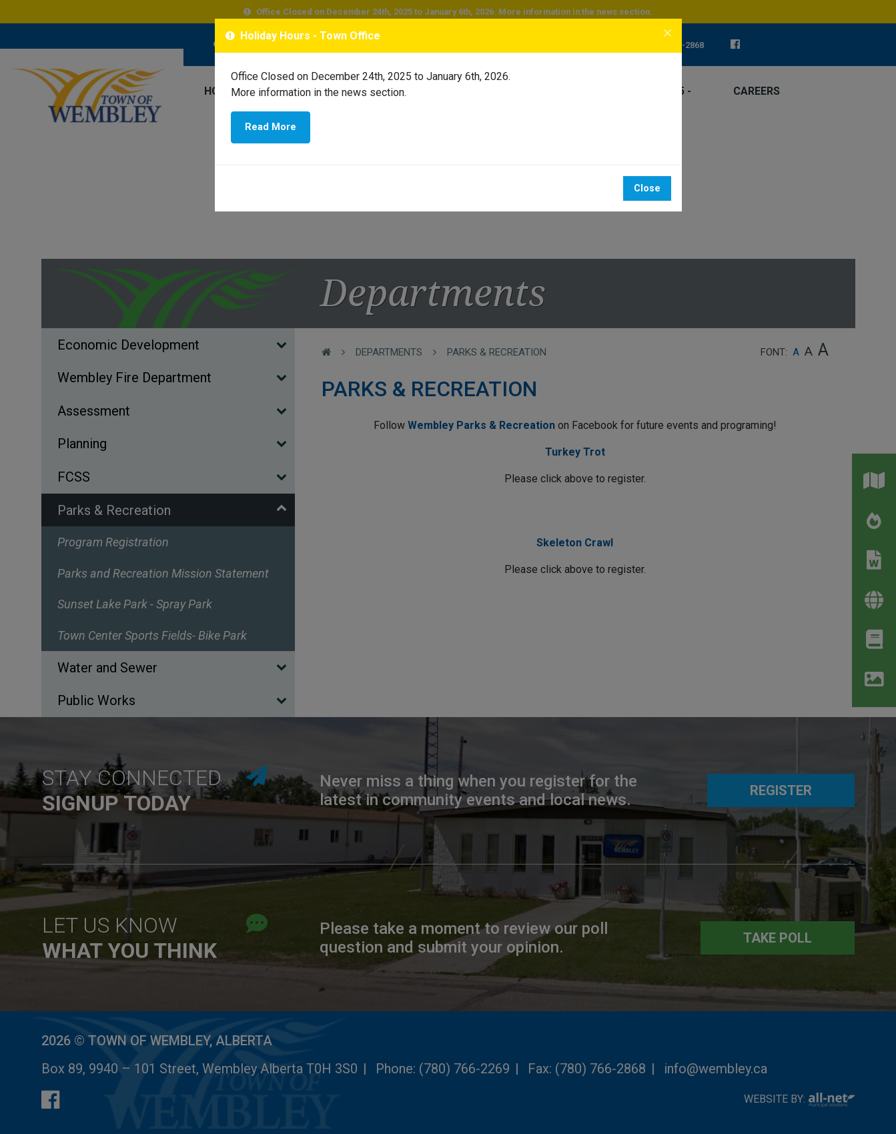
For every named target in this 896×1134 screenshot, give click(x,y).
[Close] (667, 34)
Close (647, 188)
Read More (270, 127)
